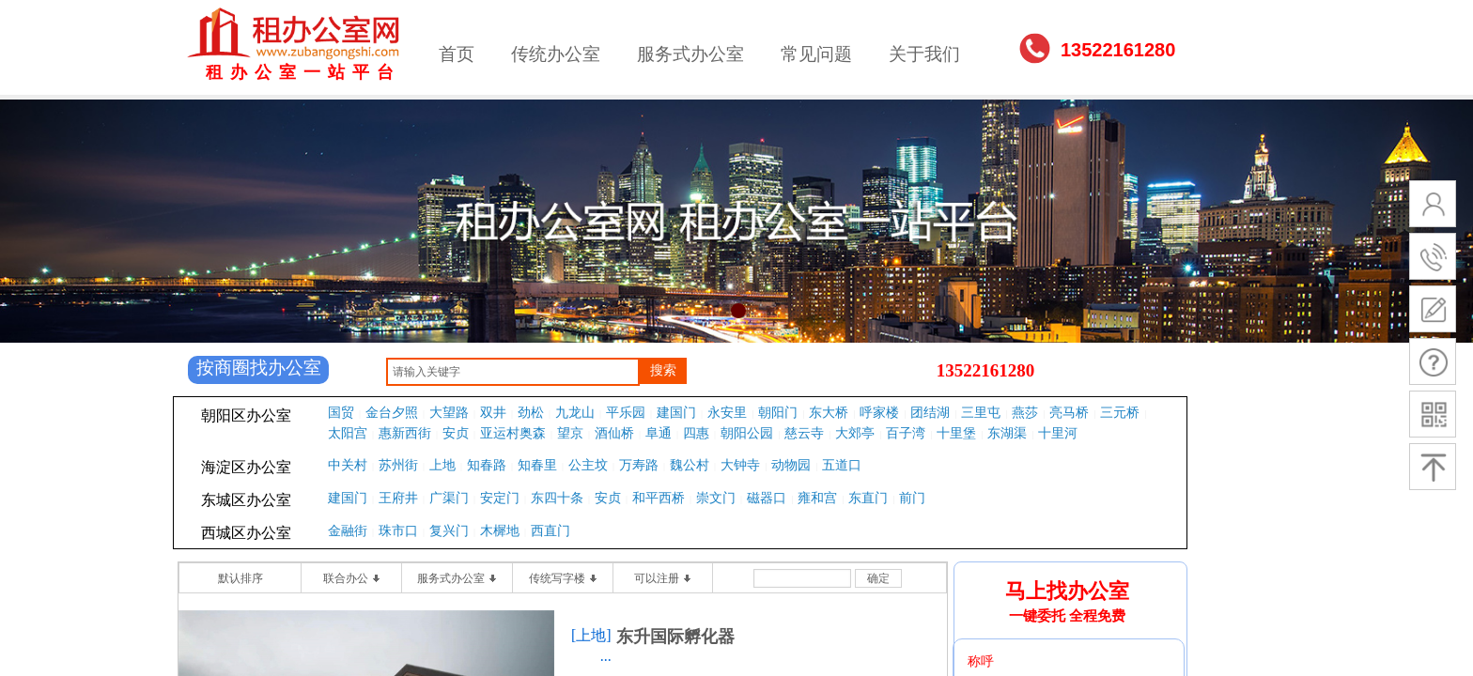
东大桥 (828, 413)
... (606, 656)
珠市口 (398, 531)
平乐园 (625, 413)
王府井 (398, 498)
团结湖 (930, 413)
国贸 (341, 413)
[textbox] (513, 372)
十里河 (1058, 433)
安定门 (499, 498)
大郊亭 (855, 433)
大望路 (449, 413)
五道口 (841, 465)
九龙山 (575, 413)
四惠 (696, 433)
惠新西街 (405, 433)
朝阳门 (778, 413)
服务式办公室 (690, 54)
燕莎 (1025, 413)
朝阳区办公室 (246, 415)
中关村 (347, 465)
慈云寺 (804, 433)
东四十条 (557, 498)
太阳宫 (347, 433)
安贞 (455, 433)
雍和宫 (817, 498)
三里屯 (980, 413)
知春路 (486, 465)
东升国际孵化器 (675, 636)
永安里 (727, 413)
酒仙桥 (614, 433)
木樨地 (499, 531)
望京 (570, 433)
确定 (878, 578)
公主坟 (588, 465)
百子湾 (905, 433)
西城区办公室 (246, 533)
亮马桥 (1069, 413)
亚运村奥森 (513, 433)
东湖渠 (1007, 433)
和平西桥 (658, 498)
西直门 (550, 531)
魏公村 (689, 465)
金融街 (347, 531)
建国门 (676, 413)
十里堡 (956, 433)
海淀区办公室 (246, 467)
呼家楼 (879, 413)
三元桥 (1120, 413)
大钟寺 (740, 465)
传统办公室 (555, 54)
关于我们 (924, 54)
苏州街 (398, 465)
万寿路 (639, 465)
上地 (442, 465)
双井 (493, 413)
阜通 (658, 433)
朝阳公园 (747, 433)
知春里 (537, 465)
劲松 (531, 413)
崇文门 (716, 498)
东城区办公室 (246, 500)
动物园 (791, 465)
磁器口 (766, 498)
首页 (456, 54)
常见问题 (816, 54)
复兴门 (449, 531)
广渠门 (449, 498)
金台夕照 (391, 413)
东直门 (868, 498)
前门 (912, 498)
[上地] (591, 635)
